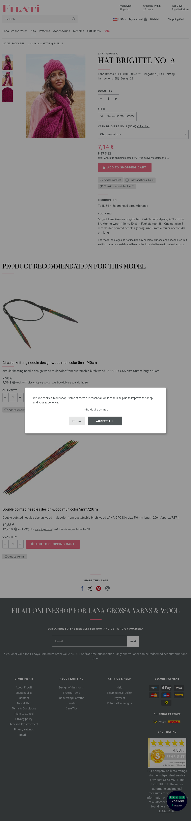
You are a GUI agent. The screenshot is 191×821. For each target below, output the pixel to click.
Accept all (105, 420)
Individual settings (95, 409)
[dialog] (95, 410)
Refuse (77, 420)
